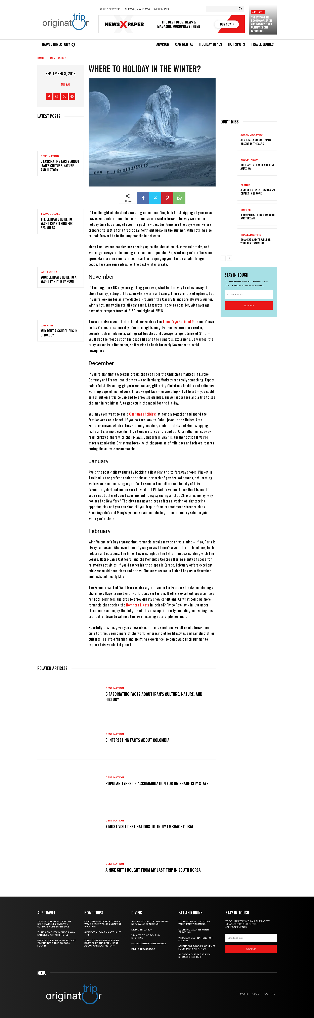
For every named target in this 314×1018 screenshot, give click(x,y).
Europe (245, 210)
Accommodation (252, 135)
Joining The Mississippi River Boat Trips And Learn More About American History (101, 943)
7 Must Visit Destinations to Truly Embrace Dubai (149, 826)
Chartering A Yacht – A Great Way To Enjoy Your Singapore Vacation (102, 924)
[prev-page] (223, 258)
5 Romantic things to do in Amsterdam (257, 216)
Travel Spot (249, 160)
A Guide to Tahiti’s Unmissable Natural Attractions (150, 922)
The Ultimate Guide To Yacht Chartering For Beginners (57, 223)
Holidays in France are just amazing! (257, 166)
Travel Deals (50, 214)
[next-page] (229, 258)
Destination (58, 57)
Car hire (47, 325)
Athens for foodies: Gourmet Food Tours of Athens (196, 947)
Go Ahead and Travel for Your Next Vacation (255, 241)
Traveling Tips (250, 235)
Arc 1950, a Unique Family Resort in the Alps (255, 141)
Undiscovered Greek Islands (149, 943)
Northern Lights (137, 604)
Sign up (249, 305)
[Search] (240, 9)
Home (40, 57)
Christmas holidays (142, 414)
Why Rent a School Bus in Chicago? (59, 332)
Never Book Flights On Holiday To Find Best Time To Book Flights (56, 943)
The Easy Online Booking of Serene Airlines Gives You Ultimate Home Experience (261, 24)
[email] (249, 294)
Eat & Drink (49, 272)
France (245, 185)
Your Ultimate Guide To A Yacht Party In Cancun (59, 279)
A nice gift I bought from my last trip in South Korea (153, 870)
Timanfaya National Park (180, 321)
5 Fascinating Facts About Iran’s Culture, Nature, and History (60, 165)
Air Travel (258, 12)
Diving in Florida (141, 929)
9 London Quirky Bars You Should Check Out (194, 955)
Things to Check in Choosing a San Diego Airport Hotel (56, 933)
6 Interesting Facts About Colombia (137, 740)
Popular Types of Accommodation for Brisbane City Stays (157, 783)
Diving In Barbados (143, 949)
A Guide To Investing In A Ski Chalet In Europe (257, 191)
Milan (65, 84)
